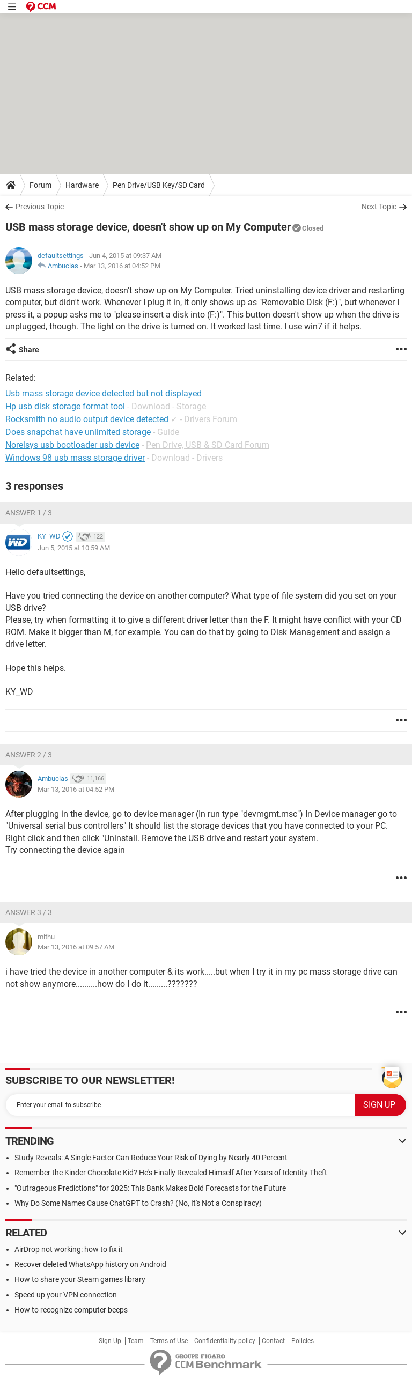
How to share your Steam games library (79, 1279)
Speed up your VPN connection (65, 1295)
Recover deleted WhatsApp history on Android (90, 1264)
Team (136, 1341)
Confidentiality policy (224, 1341)
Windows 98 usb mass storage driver (75, 458)
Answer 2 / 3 (28, 754)
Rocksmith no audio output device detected (86, 419)
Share (29, 349)
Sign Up (110, 1341)
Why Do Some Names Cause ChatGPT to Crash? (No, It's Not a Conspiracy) (138, 1203)
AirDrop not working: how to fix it (68, 1249)
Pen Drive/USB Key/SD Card (159, 185)
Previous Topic (40, 206)
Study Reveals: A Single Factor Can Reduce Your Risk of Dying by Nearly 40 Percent (151, 1157)
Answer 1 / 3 (28, 512)
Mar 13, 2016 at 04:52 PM (122, 266)
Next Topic (379, 206)
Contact (273, 1341)
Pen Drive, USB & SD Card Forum (207, 445)
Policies (302, 1341)
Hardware (82, 185)
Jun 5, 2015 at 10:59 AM (74, 548)
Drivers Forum (210, 419)
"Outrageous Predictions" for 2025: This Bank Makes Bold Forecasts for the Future (150, 1188)
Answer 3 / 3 (28, 912)
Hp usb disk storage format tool (65, 406)
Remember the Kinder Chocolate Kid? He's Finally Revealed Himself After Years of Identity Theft (170, 1172)
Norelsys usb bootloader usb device (72, 445)
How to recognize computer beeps (71, 1310)
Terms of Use (169, 1341)
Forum (41, 185)
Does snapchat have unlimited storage (78, 432)
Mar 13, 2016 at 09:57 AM (76, 947)
